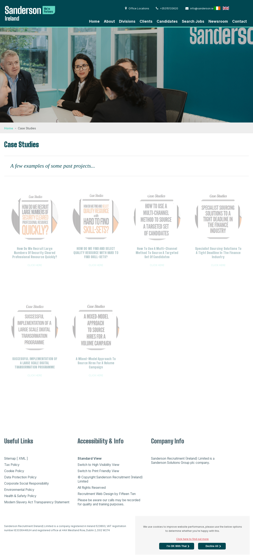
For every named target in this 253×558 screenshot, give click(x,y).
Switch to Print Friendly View (98, 471)
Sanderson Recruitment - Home (35, 13)
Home (94, 21)
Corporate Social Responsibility (26, 483)
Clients (146, 21)
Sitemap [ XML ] (16, 458)
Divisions (127, 21)
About (109, 21)
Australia (243, 8)
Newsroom (218, 21)
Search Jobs (193, 21)
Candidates (167, 21)
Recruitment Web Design (96, 494)
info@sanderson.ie (199, 8)
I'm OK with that (177, 546)
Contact (239, 21)
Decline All (212, 546)
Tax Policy (12, 465)
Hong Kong (234, 8)
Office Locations (137, 8)
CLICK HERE (34, 266)
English (226, 8)
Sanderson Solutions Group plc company (180, 463)
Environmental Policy (19, 490)
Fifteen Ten (127, 494)
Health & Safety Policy (20, 496)
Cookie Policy (14, 471)
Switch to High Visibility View (98, 465)
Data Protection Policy (20, 477)
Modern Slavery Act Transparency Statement (36, 502)
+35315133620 (167, 8)
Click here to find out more (192, 539)
